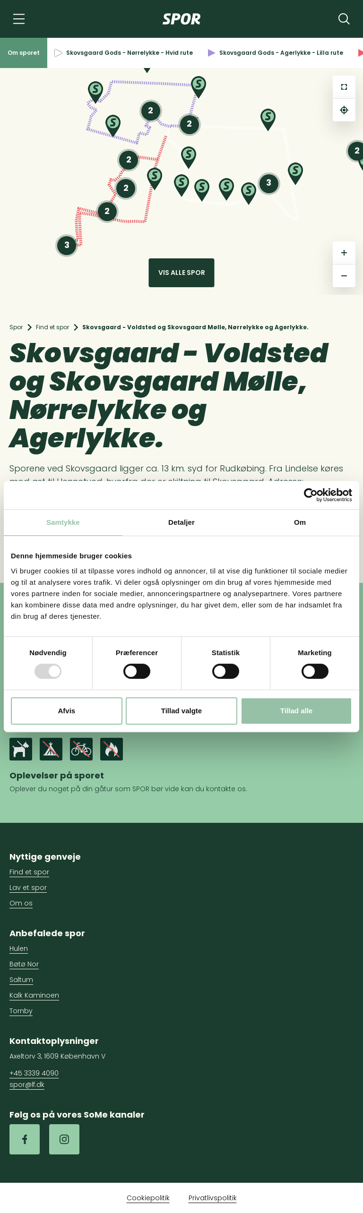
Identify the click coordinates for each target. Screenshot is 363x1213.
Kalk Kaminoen (34, 995)
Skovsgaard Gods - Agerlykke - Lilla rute (275, 53)
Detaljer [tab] (181, 522)
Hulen (18, 948)
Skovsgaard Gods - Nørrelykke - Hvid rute (124, 53)
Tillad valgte (181, 711)
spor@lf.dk (26, 1084)
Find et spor (52, 327)
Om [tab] (300, 522)
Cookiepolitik (148, 1198)
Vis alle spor (181, 272)
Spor (16, 327)
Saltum (21, 979)
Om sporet (24, 53)
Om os (21, 903)
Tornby (21, 1011)
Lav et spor (28, 887)
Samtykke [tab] (63, 522)
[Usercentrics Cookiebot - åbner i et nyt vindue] (310, 495)
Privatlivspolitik (213, 1198)
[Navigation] (19, 19)
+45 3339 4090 (34, 1073)
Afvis (66, 711)
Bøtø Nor (24, 964)
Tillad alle (296, 711)
